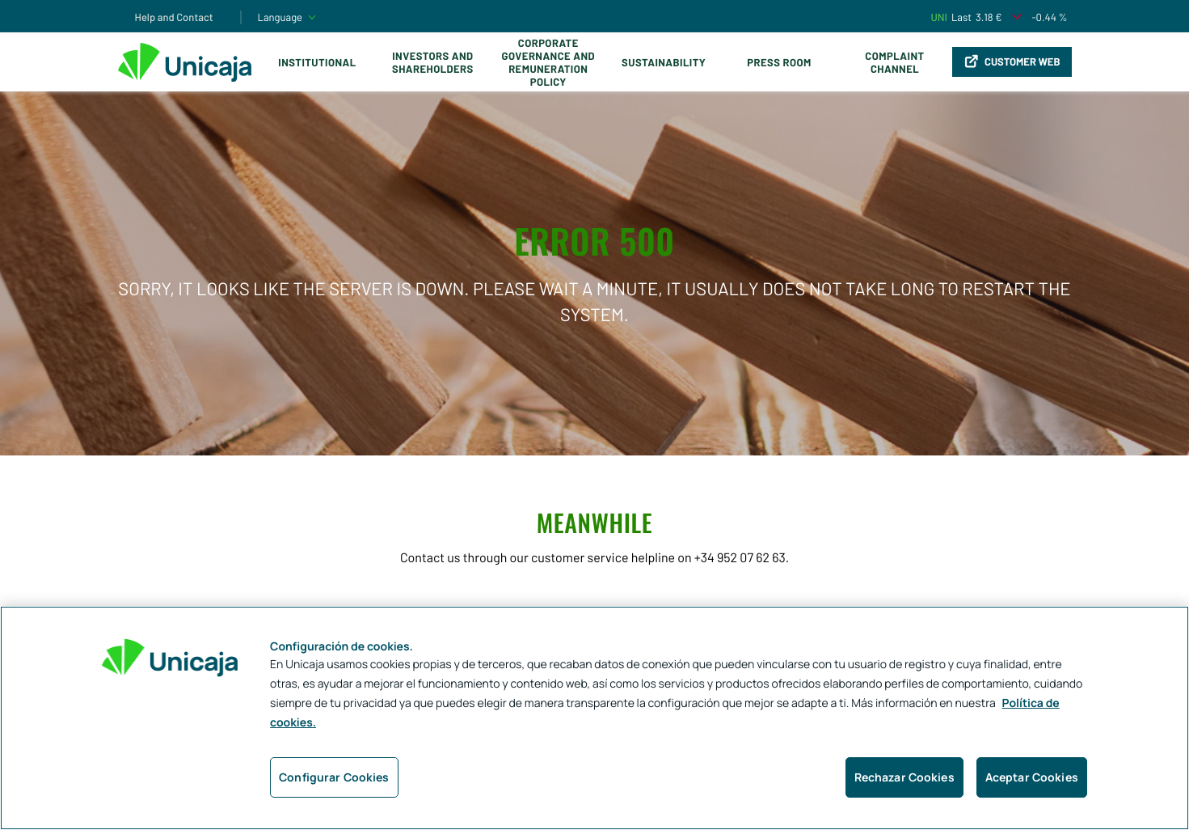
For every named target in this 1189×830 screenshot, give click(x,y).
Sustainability (664, 62)
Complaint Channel (894, 62)
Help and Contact (174, 17)
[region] (594, 718)
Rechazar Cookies (904, 777)
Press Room (779, 62)
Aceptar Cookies (1031, 777)
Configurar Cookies (334, 777)
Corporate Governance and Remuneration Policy (548, 62)
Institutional (317, 62)
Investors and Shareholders (433, 62)
